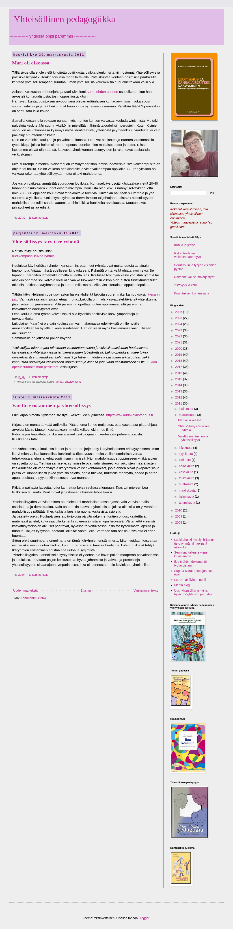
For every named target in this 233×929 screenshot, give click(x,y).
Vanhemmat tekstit (146, 590)
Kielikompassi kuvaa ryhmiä (33, 256)
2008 (179, 522)
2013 (179, 391)
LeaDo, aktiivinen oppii (190, 580)
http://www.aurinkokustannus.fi (130, 415)
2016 (179, 373)
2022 (179, 336)
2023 (179, 330)
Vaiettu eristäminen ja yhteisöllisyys (51, 405)
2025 (179, 318)
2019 (179, 354)
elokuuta (185, 460)
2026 (179, 312)
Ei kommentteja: (39, 217)
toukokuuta (187, 478)
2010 (179, 510)
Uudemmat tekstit (25, 590)
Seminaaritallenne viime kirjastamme (191, 554)
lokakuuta (186, 448)
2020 (179, 348)
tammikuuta (187, 502)
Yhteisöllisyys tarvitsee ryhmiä (45, 241)
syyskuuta (186, 454)
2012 (179, 397)
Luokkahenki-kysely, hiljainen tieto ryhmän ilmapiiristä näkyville (194, 543)
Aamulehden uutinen (102, 92)
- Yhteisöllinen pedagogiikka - (64, 19)
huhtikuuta (186, 484)
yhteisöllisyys (73, 381)
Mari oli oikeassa (30, 63)
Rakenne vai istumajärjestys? (194, 277)
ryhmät (59, 381)
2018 (179, 360)
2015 (179, 379)
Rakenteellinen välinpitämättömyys (187, 255)
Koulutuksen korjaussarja (191, 293)
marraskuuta (188, 415)
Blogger (144, 918)
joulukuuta (186, 409)
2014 (179, 385)
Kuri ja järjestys (185, 245)
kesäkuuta (186, 472)
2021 (179, 342)
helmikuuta (187, 496)
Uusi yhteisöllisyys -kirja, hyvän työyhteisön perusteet (193, 592)
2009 (179, 516)
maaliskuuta (187, 490)
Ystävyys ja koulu (186, 285)
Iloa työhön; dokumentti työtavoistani (190, 563)
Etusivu (85, 590)
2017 (179, 367)
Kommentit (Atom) (33, 598)
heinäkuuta (187, 466)
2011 (179, 403)
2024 (179, 324)
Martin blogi (182, 585)
